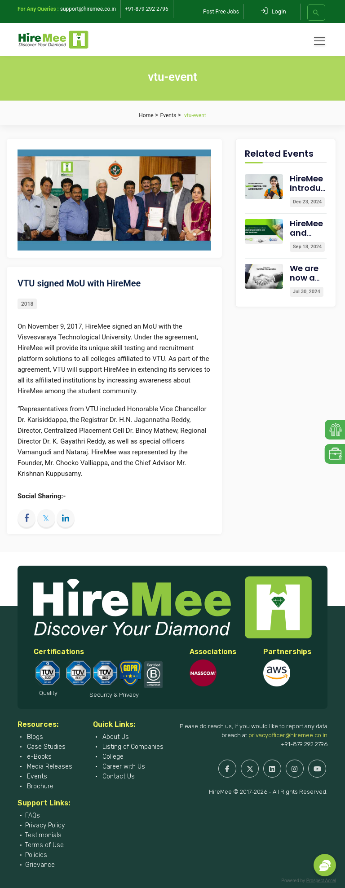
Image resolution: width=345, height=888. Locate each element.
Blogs (34, 737)
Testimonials (43, 835)
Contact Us (118, 776)
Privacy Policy (45, 825)
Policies (36, 855)
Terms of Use (44, 845)
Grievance (40, 865)
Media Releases (48, 766)
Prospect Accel (321, 880)
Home (146, 115)
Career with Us (123, 766)
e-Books (38, 757)
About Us (115, 737)
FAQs (32, 815)
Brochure (39, 786)
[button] (325, 865)
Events (168, 115)
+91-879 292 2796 (304, 744)
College (112, 757)
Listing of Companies (132, 747)
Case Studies (45, 747)
